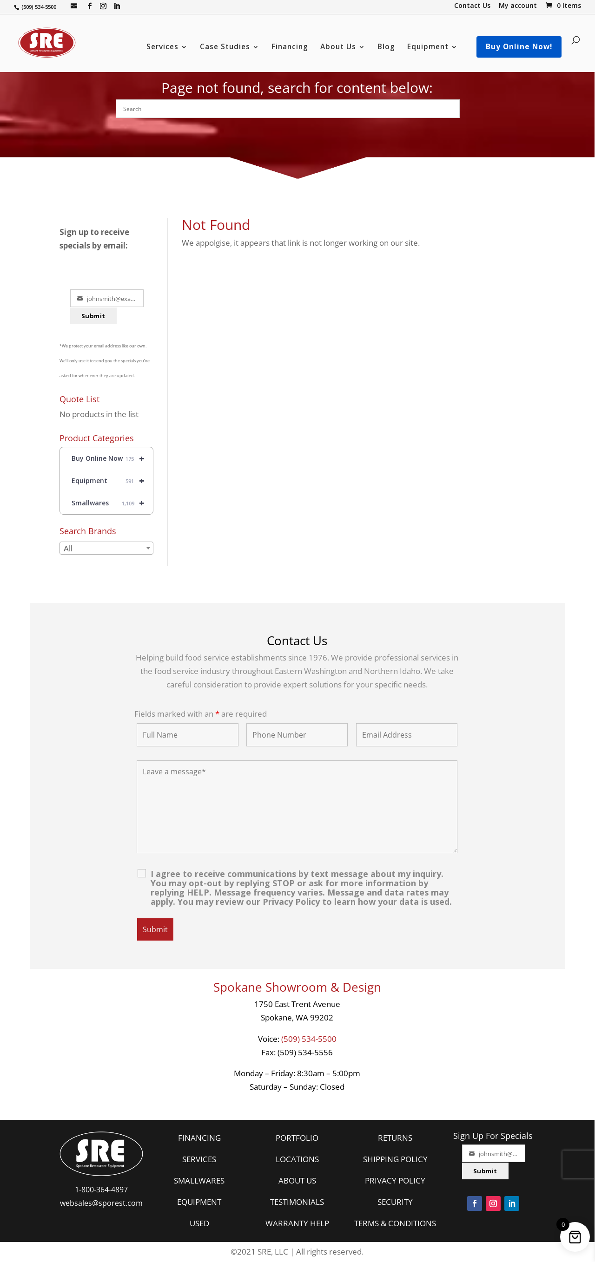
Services (162, 48)
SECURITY (395, 1202)
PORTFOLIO (297, 1137)
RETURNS (395, 1137)
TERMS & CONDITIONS (395, 1223)
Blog (386, 48)
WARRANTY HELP (297, 1223)
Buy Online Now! (519, 47)
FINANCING (199, 1137)
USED (199, 1223)
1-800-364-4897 (101, 1189)
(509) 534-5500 (309, 1038)
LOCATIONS (297, 1159)
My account (518, 6)
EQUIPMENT (199, 1202)
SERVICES (199, 1159)
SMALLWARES (199, 1180)
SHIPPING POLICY (395, 1159)
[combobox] (106, 548)
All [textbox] (68, 548)
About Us (338, 48)
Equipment (428, 48)
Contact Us (472, 6)
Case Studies (225, 48)
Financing (289, 48)
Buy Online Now (112, 458)
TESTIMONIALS (297, 1202)
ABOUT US (297, 1180)
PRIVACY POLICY (395, 1180)
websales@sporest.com (101, 1203)
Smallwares (112, 503)
